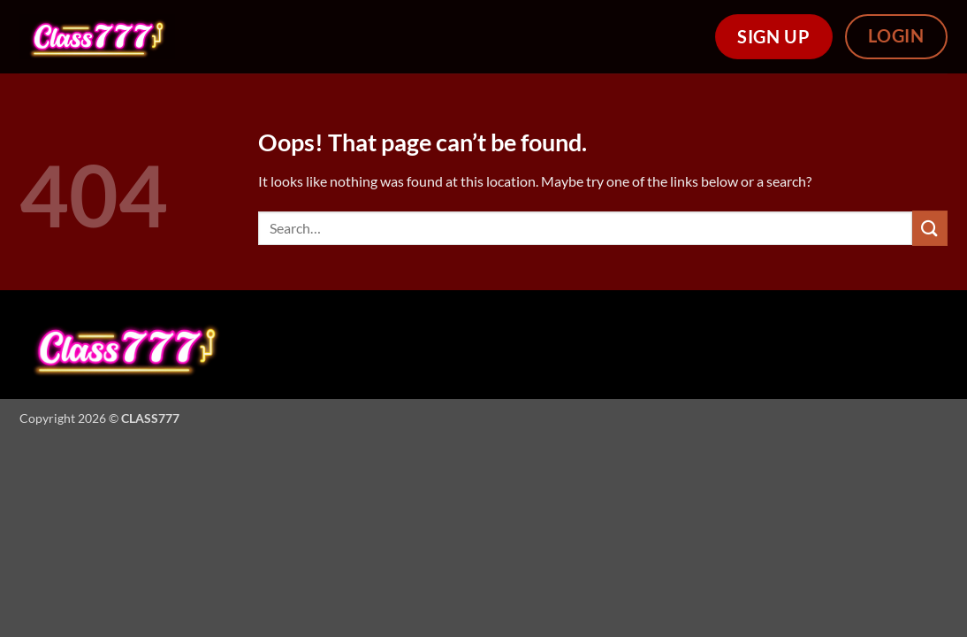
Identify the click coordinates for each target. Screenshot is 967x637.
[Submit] (930, 228)
